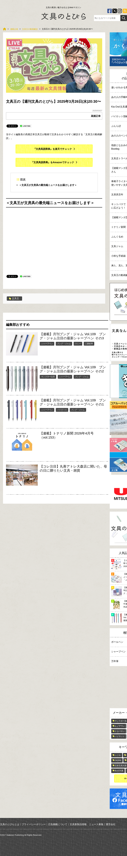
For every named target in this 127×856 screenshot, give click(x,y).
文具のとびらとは (9, 824)
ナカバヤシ (120, 731)
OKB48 (118, 760)
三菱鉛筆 (89, 343)
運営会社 (110, 824)
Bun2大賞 (119, 771)
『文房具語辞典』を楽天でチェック (52, 149)
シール (118, 755)
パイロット (62, 410)
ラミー (78, 343)
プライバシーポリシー (34, 824)
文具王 (14, 298)
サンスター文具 (48, 377)
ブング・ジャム (64, 343)
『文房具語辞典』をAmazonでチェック (52, 162)
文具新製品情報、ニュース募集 (86, 824)
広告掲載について (57, 824)
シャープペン (47, 343)
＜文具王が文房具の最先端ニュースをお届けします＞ (48, 185)
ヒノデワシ (120, 726)
